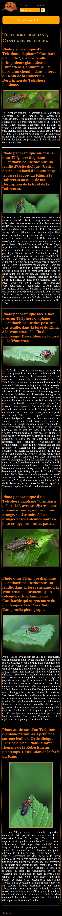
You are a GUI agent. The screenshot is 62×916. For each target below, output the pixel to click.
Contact (40, 5)
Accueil (25, 5)
